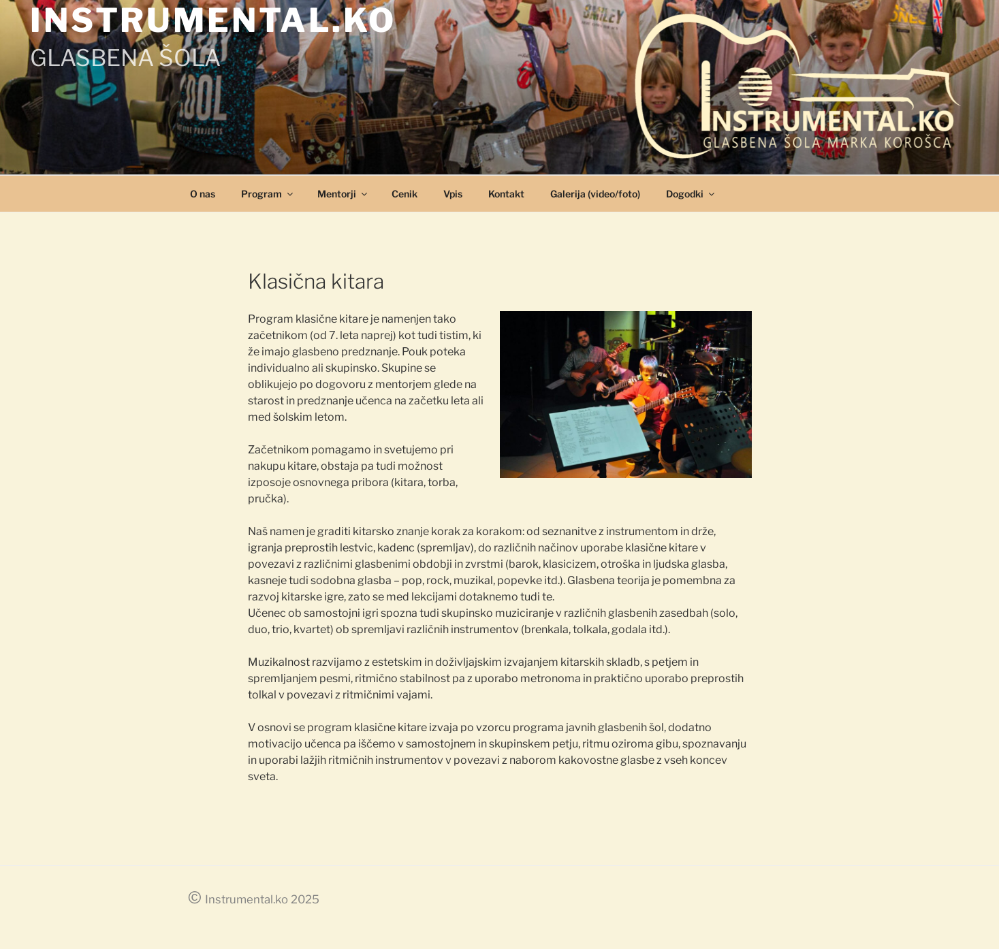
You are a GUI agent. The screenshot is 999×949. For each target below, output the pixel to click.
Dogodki (691, 193)
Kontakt (506, 193)
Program (268, 193)
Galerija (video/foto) (595, 193)
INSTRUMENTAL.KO (213, 20)
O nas (202, 193)
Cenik (404, 193)
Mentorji (343, 193)
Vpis (452, 193)
